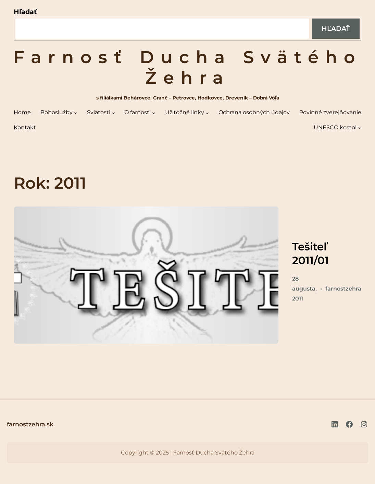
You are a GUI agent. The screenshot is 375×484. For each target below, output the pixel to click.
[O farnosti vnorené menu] (153, 113)
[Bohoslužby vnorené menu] (75, 113)
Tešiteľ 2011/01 (310, 253)
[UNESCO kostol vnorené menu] (359, 128)
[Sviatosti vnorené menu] (113, 113)
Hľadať (25, 12)
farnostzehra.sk (30, 424)
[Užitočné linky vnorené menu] (207, 113)
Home (22, 112)
